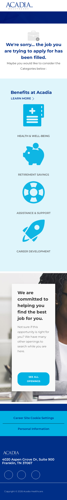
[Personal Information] (33, 429)
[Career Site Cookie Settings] (33, 418)
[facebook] (8, 475)
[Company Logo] (19, 5)
